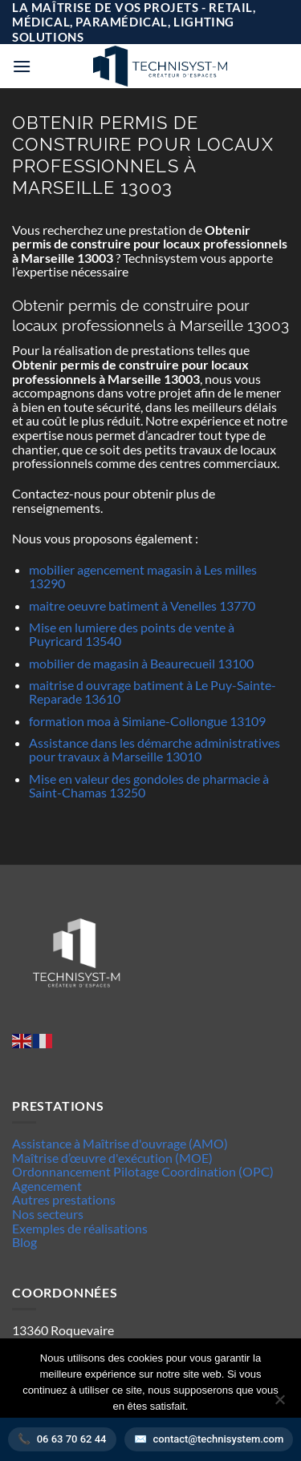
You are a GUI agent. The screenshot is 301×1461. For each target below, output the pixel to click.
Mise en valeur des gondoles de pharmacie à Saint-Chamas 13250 (149, 786)
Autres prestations (64, 1199)
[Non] (279, 1404)
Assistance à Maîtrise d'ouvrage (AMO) (120, 1143)
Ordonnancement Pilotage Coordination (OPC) (143, 1171)
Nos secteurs (47, 1213)
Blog (24, 1241)
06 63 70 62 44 (72, 1439)
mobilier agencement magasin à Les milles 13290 (143, 576)
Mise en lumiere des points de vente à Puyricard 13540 (131, 634)
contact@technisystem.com (218, 1439)
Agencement (47, 1185)
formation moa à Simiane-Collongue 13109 (147, 720)
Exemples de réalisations (80, 1228)
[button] (21, 66)
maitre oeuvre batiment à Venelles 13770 (142, 605)
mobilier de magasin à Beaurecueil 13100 (141, 663)
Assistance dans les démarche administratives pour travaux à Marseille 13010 (154, 750)
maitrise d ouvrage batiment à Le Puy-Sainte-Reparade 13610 (152, 692)
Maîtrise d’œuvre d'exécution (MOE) (112, 1157)
